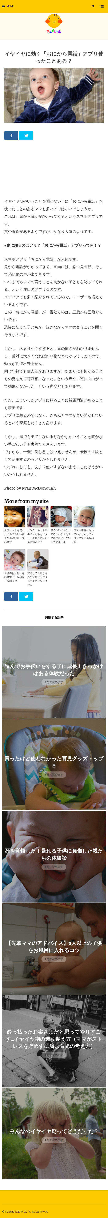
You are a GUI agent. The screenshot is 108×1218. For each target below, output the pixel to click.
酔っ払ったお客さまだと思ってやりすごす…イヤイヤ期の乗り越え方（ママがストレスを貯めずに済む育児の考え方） (53, 1038)
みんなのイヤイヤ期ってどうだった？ (54, 1130)
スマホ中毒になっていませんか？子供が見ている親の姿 (84, 536)
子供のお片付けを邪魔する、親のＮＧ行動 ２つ (14, 576)
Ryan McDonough (39, 488)
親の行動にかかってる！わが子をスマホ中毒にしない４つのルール (61, 536)
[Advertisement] (53, 169)
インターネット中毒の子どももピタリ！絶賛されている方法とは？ (37, 536)
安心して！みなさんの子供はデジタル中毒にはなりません (37, 578)
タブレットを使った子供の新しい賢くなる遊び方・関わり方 (14, 536)
